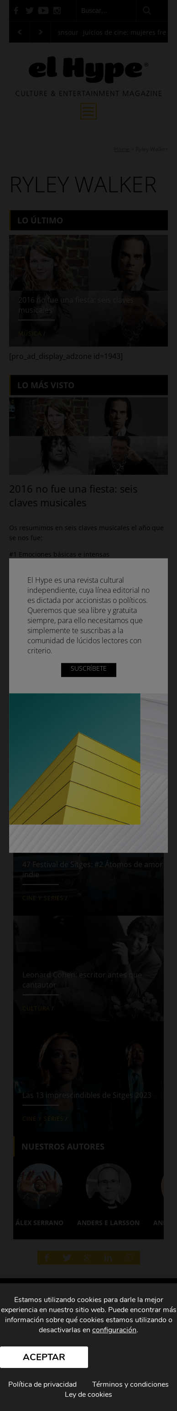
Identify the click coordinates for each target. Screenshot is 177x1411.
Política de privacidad (42, 1384)
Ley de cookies (88, 1394)
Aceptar (44, 1357)
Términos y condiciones (130, 1384)
